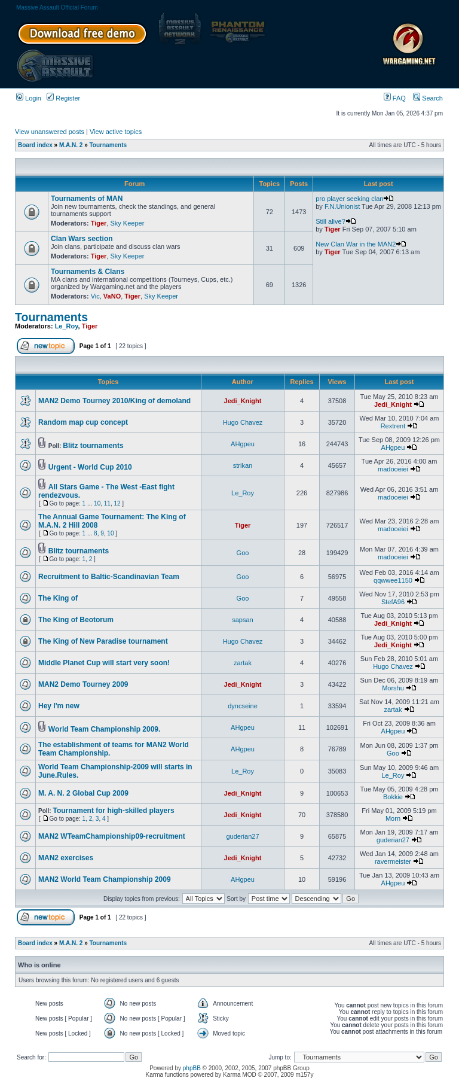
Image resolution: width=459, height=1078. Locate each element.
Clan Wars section (82, 239)
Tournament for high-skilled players (113, 810)
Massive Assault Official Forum (57, 7)
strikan (242, 465)
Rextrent (393, 426)
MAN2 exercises (65, 858)
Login (28, 98)
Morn (392, 818)
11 (107, 503)
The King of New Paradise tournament (103, 641)
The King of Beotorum (76, 620)
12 (117, 503)
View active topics (116, 131)
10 (97, 503)
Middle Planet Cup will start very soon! (104, 663)
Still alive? (336, 221)
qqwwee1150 (393, 580)
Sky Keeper (127, 223)
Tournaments (108, 145)
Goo (243, 552)
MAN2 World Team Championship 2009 (104, 879)
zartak (243, 662)
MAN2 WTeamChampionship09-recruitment (111, 836)
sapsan (242, 619)
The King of (58, 598)
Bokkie (393, 796)
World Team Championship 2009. (104, 729)
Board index (35, 145)
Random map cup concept (83, 422)
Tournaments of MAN (87, 198)
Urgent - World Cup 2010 (90, 467)
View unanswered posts (49, 131)
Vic (95, 296)
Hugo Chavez (243, 422)
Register (63, 98)
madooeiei (393, 469)
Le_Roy (66, 326)
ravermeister (393, 861)
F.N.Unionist (342, 206)
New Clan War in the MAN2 (361, 244)
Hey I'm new (58, 706)
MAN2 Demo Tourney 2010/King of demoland (114, 401)
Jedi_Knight (243, 400)
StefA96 (393, 601)
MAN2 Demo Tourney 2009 (83, 684)
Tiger (99, 223)
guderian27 (242, 836)
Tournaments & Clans (87, 271)
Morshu (393, 688)
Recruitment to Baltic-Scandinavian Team (108, 577)
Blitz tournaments (93, 445)
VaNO (112, 296)
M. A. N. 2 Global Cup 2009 (83, 793)
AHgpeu (243, 443)
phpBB (192, 1068)
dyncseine (243, 705)
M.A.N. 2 (70, 145)
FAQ (395, 98)
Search (428, 98)
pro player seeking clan (355, 198)
